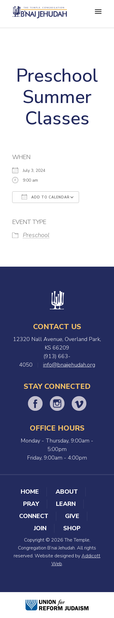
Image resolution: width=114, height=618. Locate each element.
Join (40, 528)
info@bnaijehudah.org (69, 364)
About (67, 492)
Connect (33, 516)
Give (72, 516)
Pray (31, 504)
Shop (72, 528)
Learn (66, 504)
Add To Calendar (46, 197)
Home (30, 492)
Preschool (36, 235)
